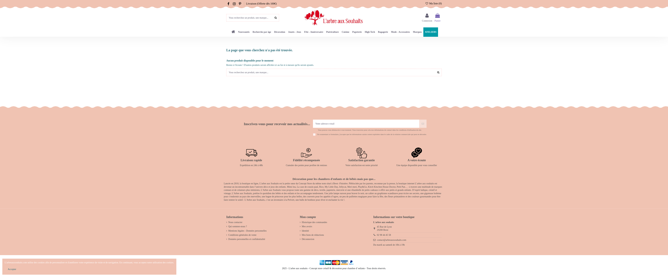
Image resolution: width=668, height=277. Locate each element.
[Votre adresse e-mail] (366, 124)
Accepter (12, 269)
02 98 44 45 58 (384, 235)
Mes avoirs (307, 226)
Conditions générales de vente (242, 235)
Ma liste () (433, 3)
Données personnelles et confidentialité (246, 239)
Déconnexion (308, 239)
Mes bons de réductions (313, 235)
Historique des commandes (314, 222)
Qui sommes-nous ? (237, 226)
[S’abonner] (423, 124)
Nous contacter (235, 222)
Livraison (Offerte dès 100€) (261, 3)
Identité (305, 231)
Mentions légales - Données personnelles (247, 231)
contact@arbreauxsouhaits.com (391, 240)
